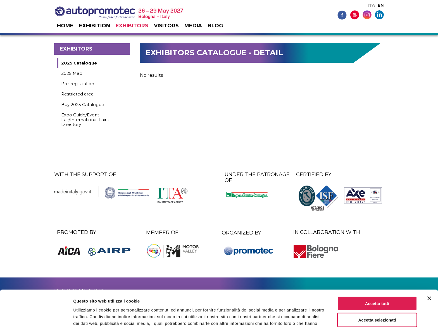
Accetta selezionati (377, 288)
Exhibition (94, 26)
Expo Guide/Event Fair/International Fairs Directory (84, 119)
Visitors (166, 26)
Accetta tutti (377, 272)
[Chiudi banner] (429, 267)
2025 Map (71, 73)
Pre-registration (77, 83)
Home (65, 26)
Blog (215, 26)
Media (193, 26)
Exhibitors (132, 26)
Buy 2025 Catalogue (82, 104)
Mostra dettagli (294, 317)
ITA (371, 5)
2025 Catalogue (79, 63)
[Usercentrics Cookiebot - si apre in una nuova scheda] (36, 317)
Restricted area (77, 94)
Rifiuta (377, 305)
